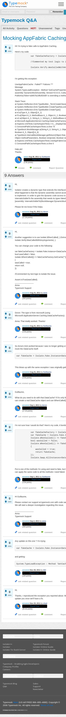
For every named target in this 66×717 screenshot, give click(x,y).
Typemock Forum (41, 644)
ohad (45, 603)
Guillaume (46, 157)
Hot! (33, 28)
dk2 (44, 570)
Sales (35, 683)
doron (45, 212)
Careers (6, 669)
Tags (57, 28)
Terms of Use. (47, 705)
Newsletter (38, 689)
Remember (58, 12)
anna (45, 293)
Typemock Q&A (19, 20)
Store (15, 702)
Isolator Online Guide (43, 647)
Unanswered (45, 28)
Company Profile (11, 666)
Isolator (6, 647)
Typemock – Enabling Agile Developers (21, 664)
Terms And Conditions (13, 710)
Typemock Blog (10, 683)
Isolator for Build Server (14, 649)
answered (26, 212)
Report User (36, 160)
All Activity (8, 28)
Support (37, 686)
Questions (22, 28)
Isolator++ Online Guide (44, 649)
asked (26, 157)
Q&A (5, 686)
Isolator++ (7, 644)
